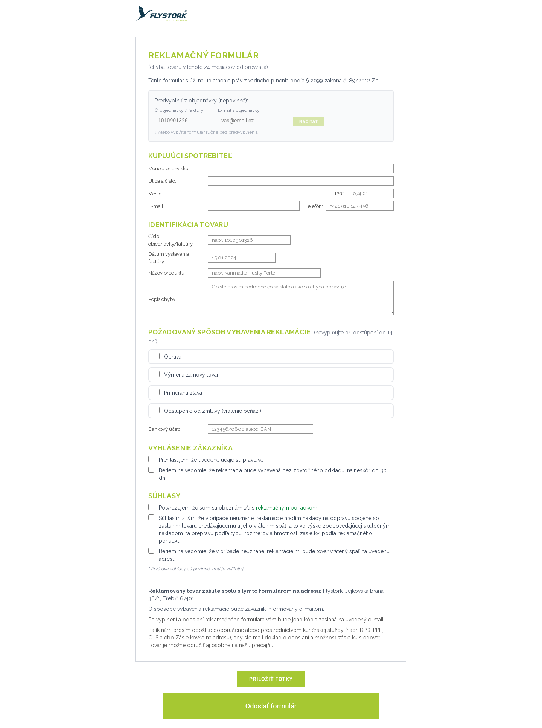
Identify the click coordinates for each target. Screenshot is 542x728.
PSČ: (340, 194)
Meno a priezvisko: (168, 168)
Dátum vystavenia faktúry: (168, 257)
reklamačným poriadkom (286, 508)
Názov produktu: (167, 273)
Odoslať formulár (271, 706)
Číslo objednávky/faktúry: (171, 240)
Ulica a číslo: (162, 181)
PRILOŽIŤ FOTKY (271, 679)
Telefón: (314, 206)
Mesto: (155, 194)
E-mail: (156, 206)
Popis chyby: (162, 299)
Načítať (308, 121)
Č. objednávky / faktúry (179, 110)
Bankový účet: (164, 429)
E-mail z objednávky (239, 110)
